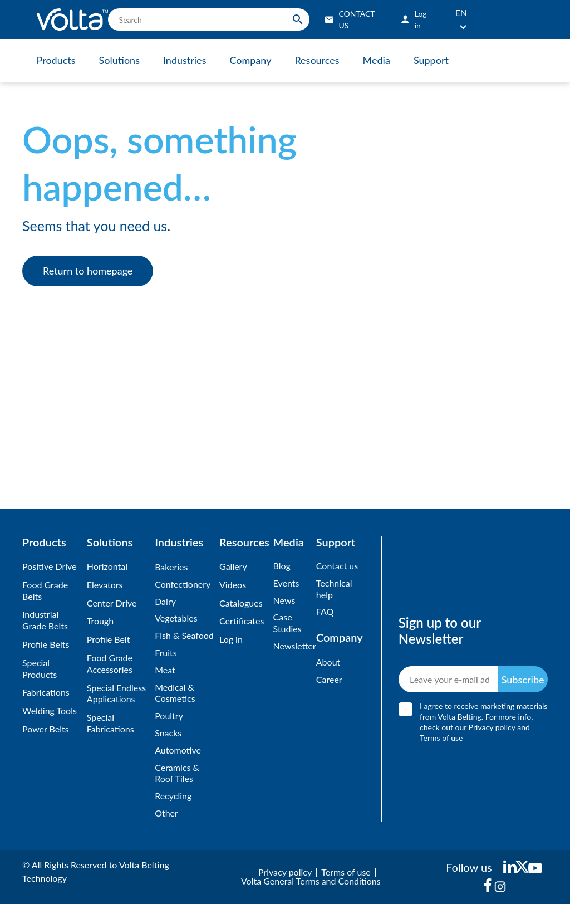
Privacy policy (491, 727)
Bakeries (171, 566)
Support (431, 60)
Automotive (178, 750)
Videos (232, 584)
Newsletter (292, 646)
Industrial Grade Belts (45, 620)
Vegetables (176, 618)
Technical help (334, 589)
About (328, 662)
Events (286, 583)
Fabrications (46, 692)
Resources (316, 60)
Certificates (241, 620)
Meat (165, 669)
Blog (282, 565)
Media (376, 60)
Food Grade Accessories (109, 663)
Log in (231, 639)
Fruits (166, 652)
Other (166, 813)
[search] (208, 19)
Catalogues (241, 603)
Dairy (165, 601)
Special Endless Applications (116, 693)
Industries (184, 60)
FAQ (324, 611)
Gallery (233, 566)
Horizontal (107, 566)
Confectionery (182, 584)
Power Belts (45, 729)
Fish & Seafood (184, 635)
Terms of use (441, 737)
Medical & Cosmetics (175, 693)
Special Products (39, 668)
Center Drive (112, 603)
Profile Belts (45, 644)
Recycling (173, 795)
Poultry (169, 715)
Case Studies (287, 623)
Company (250, 60)
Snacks (168, 732)
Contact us (337, 565)
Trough (100, 620)
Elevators (105, 584)
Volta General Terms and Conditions (311, 881)
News (284, 600)
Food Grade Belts (45, 590)
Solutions (119, 60)
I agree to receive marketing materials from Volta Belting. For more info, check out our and (483, 721)
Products (56, 60)
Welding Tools (49, 710)
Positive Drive (49, 566)
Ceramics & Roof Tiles (177, 773)
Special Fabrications (110, 723)
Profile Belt (108, 639)
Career (329, 679)
